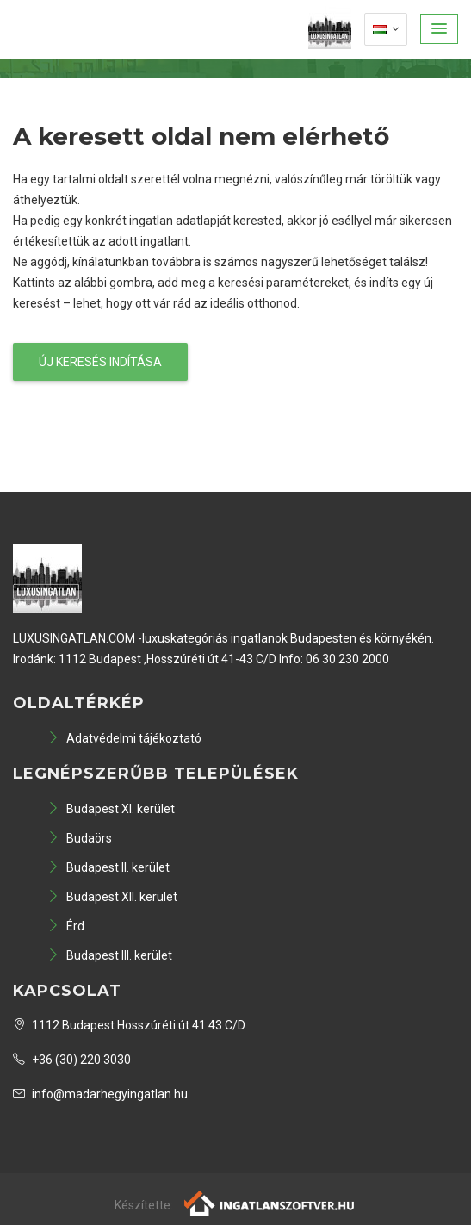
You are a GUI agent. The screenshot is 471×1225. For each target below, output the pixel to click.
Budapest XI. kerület (111, 809)
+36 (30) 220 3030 (72, 1059)
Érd (65, 926)
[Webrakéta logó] (270, 1202)
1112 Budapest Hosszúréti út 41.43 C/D (129, 1025)
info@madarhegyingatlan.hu (100, 1094)
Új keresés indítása (100, 362)
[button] (439, 29)
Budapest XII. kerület (112, 897)
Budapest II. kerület (108, 867)
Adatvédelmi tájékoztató (124, 738)
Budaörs (79, 838)
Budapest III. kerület (109, 955)
